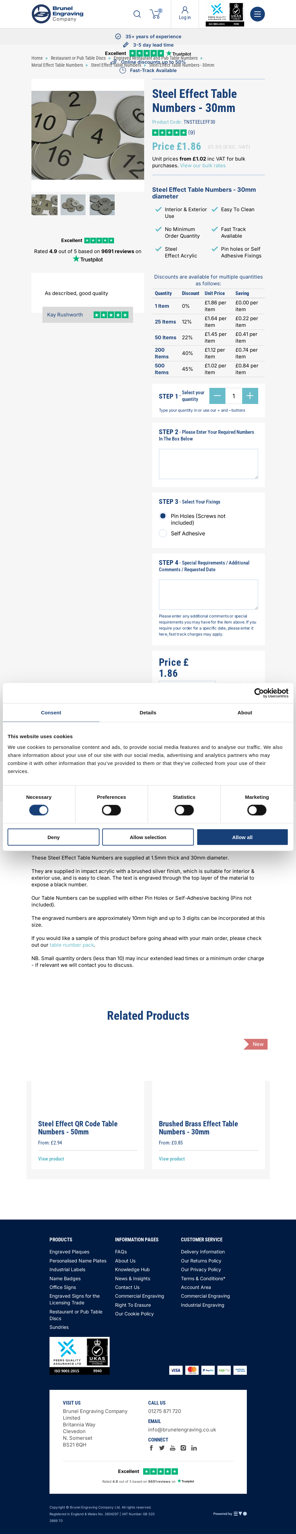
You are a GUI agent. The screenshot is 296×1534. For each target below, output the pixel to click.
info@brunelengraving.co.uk (182, 1429)
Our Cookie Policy (134, 1313)
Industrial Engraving (202, 1305)
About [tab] (244, 712)
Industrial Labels (67, 1269)
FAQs (121, 1251)
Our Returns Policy (201, 1260)
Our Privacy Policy (201, 1269)
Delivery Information (203, 1251)
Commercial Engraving (139, 1296)
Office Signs (63, 1287)
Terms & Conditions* (203, 1278)
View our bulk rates (203, 165)
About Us (125, 1260)
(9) (191, 132)
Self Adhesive (188, 533)
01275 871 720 (164, 1411)
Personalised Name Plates (78, 1260)
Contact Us (127, 1287)
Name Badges (65, 1278)
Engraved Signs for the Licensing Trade (75, 1299)
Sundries (59, 1327)
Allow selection (148, 837)
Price (163, 146)
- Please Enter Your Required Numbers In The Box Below (206, 435)
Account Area (196, 1287)
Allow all (242, 837)
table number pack (72, 945)
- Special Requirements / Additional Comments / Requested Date (204, 566)
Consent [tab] (51, 712)
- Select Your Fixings (189, 501)
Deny (53, 837)
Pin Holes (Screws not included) (198, 519)
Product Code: (167, 122)
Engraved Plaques (69, 1251)
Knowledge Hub (132, 1269)
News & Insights (132, 1278)
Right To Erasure (133, 1305)
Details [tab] (148, 712)
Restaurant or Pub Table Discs (76, 1315)
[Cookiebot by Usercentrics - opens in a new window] (259, 693)
